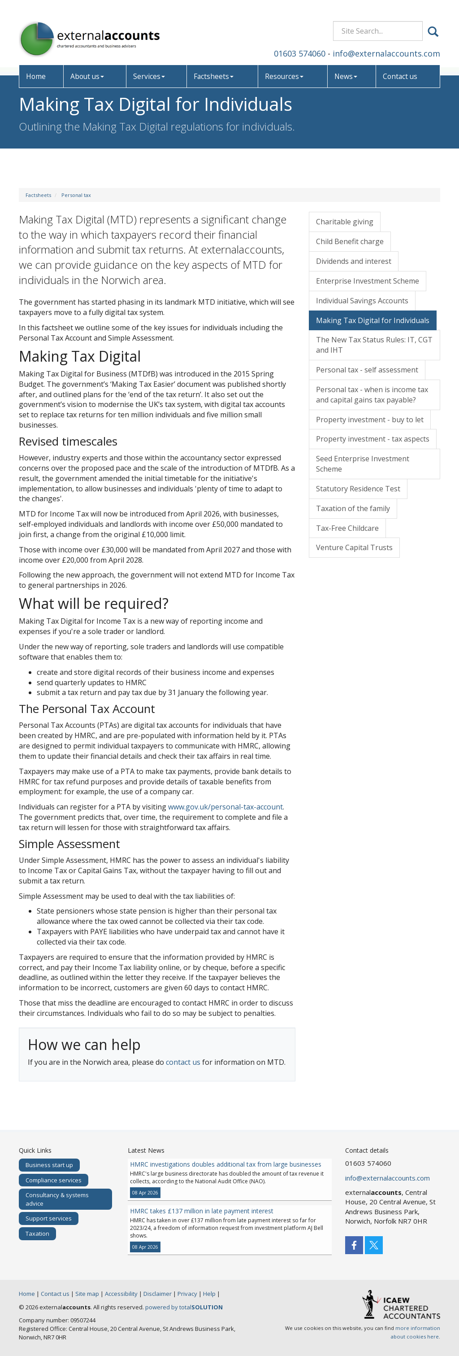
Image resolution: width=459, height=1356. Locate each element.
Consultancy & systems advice (57, 1199)
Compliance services (54, 1180)
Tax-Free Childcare (347, 528)
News (345, 65)
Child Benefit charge (350, 241)
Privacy (187, 1294)
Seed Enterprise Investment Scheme (362, 464)
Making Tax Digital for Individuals (372, 320)
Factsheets (214, 65)
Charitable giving (344, 222)
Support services (49, 1218)
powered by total (184, 1307)
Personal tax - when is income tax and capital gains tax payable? (372, 395)
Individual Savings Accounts (362, 301)
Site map (87, 1294)
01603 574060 (299, 42)
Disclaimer (157, 1294)
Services (150, 65)
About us (87, 65)
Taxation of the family (353, 508)
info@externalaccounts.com (386, 42)
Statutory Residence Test (358, 489)
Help (209, 1294)
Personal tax (76, 195)
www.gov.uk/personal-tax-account (225, 807)
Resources (283, 65)
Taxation (37, 1233)
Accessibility (121, 1294)
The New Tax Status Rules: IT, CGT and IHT (374, 345)
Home (36, 65)
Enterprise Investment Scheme (367, 281)
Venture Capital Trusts (354, 547)
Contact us (400, 65)
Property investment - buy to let (370, 419)
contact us (183, 1062)
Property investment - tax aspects (372, 439)
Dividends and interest (353, 261)
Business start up (49, 1165)
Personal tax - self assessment (367, 370)
